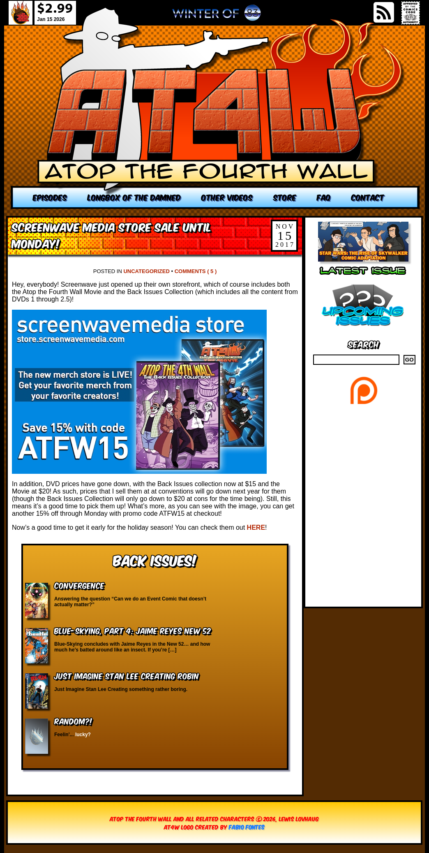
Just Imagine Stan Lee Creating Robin (126, 675)
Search (363, 343)
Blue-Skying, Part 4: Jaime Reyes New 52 (132, 630)
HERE (256, 527)
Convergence (79, 585)
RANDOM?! (73, 720)
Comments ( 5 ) (196, 271)
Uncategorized (146, 271)
